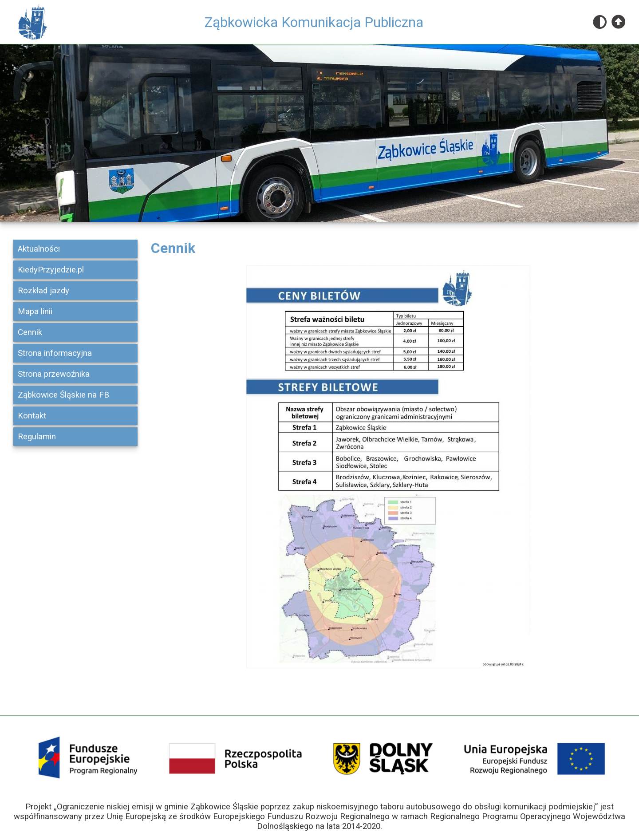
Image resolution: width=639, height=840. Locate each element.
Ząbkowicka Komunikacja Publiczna (314, 22)
